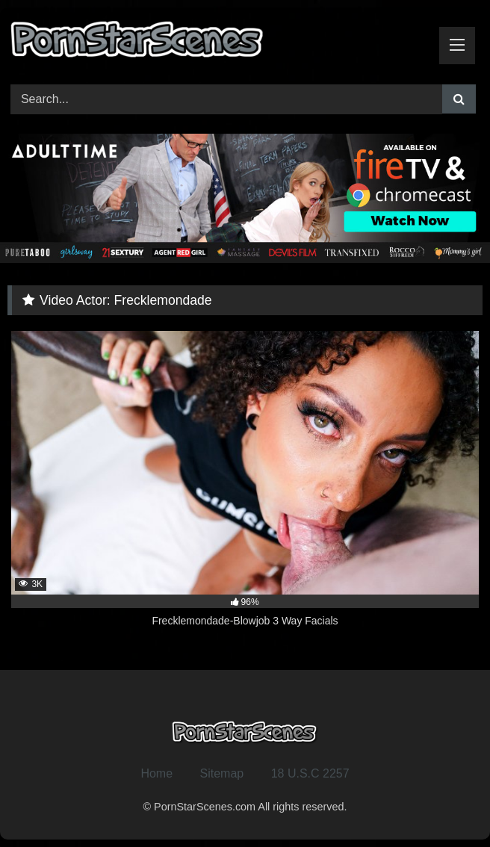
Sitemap (222, 773)
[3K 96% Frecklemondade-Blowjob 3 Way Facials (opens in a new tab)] (245, 487)
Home (156, 773)
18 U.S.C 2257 (310, 773)
